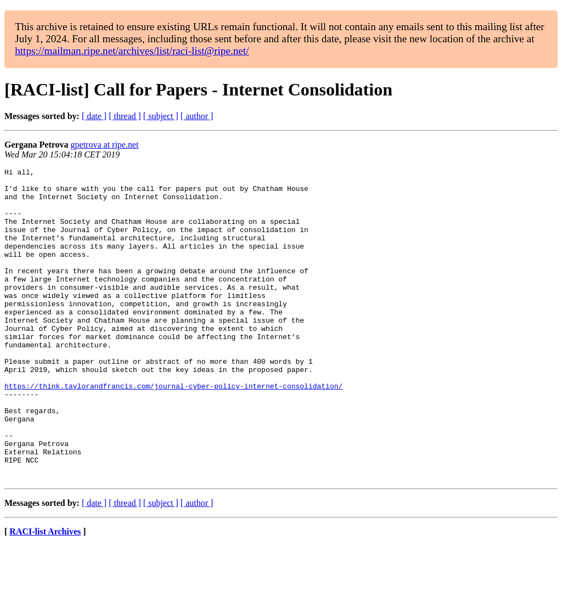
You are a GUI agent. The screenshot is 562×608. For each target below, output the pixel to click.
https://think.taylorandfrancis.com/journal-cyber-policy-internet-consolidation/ (173, 430)
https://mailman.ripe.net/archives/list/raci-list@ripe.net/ (132, 51)
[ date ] (94, 116)
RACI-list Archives (45, 594)
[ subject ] (160, 116)
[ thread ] (125, 116)
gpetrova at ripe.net (105, 144)
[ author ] (197, 116)
